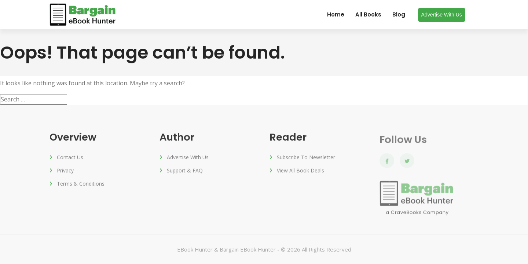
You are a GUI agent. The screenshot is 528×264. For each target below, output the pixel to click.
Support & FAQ (185, 171)
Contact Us (70, 158)
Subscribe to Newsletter (306, 158)
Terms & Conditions (80, 184)
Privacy (65, 171)
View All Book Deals (300, 171)
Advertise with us (441, 15)
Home (335, 14)
